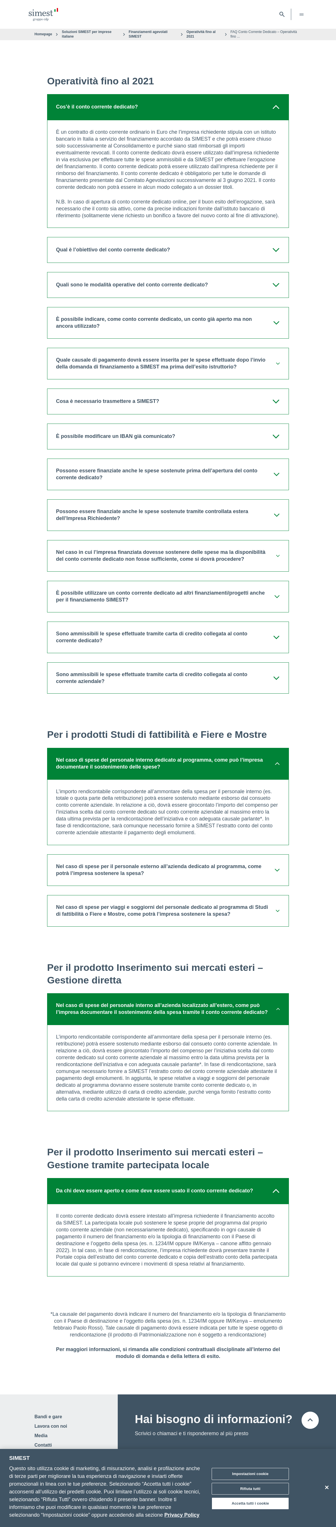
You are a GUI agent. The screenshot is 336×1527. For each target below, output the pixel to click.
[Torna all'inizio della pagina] (310, 1420)
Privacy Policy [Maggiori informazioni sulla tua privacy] (181, 1515)
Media (40, 1435)
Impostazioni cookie (250, 1474)
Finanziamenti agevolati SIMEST (148, 34)
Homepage (43, 34)
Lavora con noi (50, 1426)
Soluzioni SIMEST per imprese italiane (86, 34)
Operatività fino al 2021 (200, 34)
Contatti (43, 1445)
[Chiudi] (326, 1487)
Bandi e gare (48, 1416)
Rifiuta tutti (250, 1489)
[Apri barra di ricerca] (282, 14)
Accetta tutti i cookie (250, 1503)
